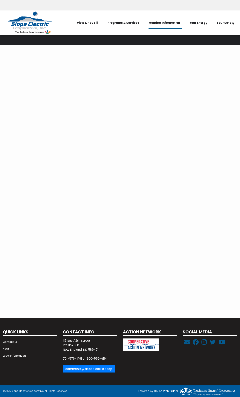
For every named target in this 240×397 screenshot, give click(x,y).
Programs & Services (123, 23)
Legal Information (14, 356)
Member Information (164, 23)
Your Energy (198, 23)
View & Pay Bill (87, 23)
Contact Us (10, 342)
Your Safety (225, 23)
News (6, 349)
